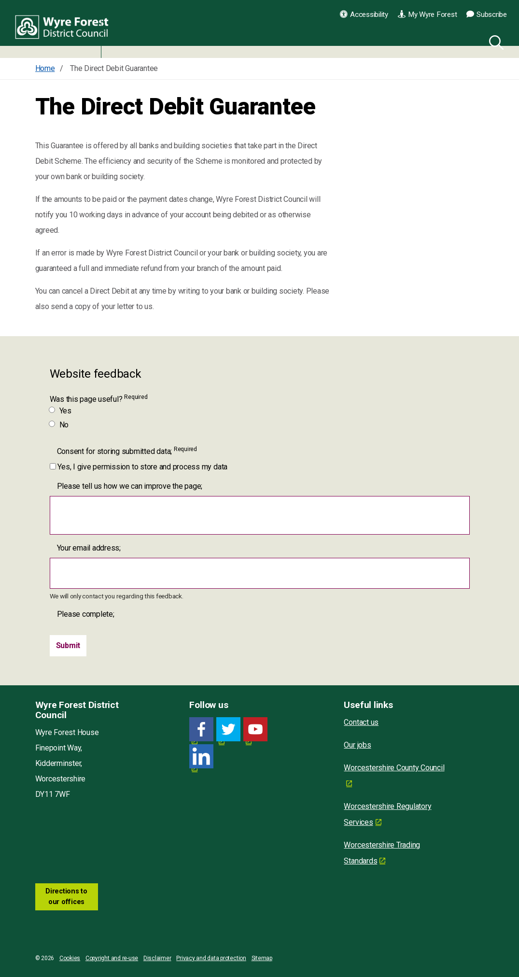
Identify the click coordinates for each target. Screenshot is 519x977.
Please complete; (85, 614)
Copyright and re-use (111, 958)
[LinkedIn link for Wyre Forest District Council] (201, 756)
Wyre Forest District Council (64, 29)
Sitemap (262, 958)
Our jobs (357, 745)
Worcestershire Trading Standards (382, 852)
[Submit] (68, 645)
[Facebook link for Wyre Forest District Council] (201, 729)
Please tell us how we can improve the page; (130, 486)
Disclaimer (157, 958)
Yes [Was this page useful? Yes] (60, 410)
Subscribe (486, 14)
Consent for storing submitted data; (127, 451)
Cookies (69, 958)
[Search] (494, 41)
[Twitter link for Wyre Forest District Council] (228, 729)
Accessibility (364, 14)
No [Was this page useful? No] (59, 424)
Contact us (361, 722)
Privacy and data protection (211, 958)
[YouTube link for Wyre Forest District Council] (255, 729)
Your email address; (89, 547)
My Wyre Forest (427, 14)
